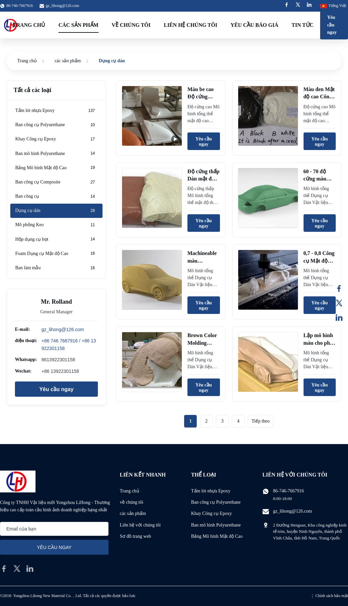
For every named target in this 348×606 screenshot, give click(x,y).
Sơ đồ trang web (135, 536)
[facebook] (4, 569)
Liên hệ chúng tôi (190, 25)
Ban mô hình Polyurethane (216, 525)
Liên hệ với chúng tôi (140, 525)
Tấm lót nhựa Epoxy (211, 490)
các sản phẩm (68, 60)
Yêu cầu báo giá (254, 25)
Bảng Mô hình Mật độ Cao (217, 536)
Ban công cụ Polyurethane (216, 502)
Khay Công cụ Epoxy (211, 513)
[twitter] (17, 569)
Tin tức (302, 25)
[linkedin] (30, 569)
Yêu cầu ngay (332, 25)
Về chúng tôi (131, 25)
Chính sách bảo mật (331, 595)
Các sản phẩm (78, 25)
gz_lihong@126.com (62, 5)
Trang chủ (27, 60)
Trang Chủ (29, 25)
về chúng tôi (131, 502)
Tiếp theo (260, 421)
